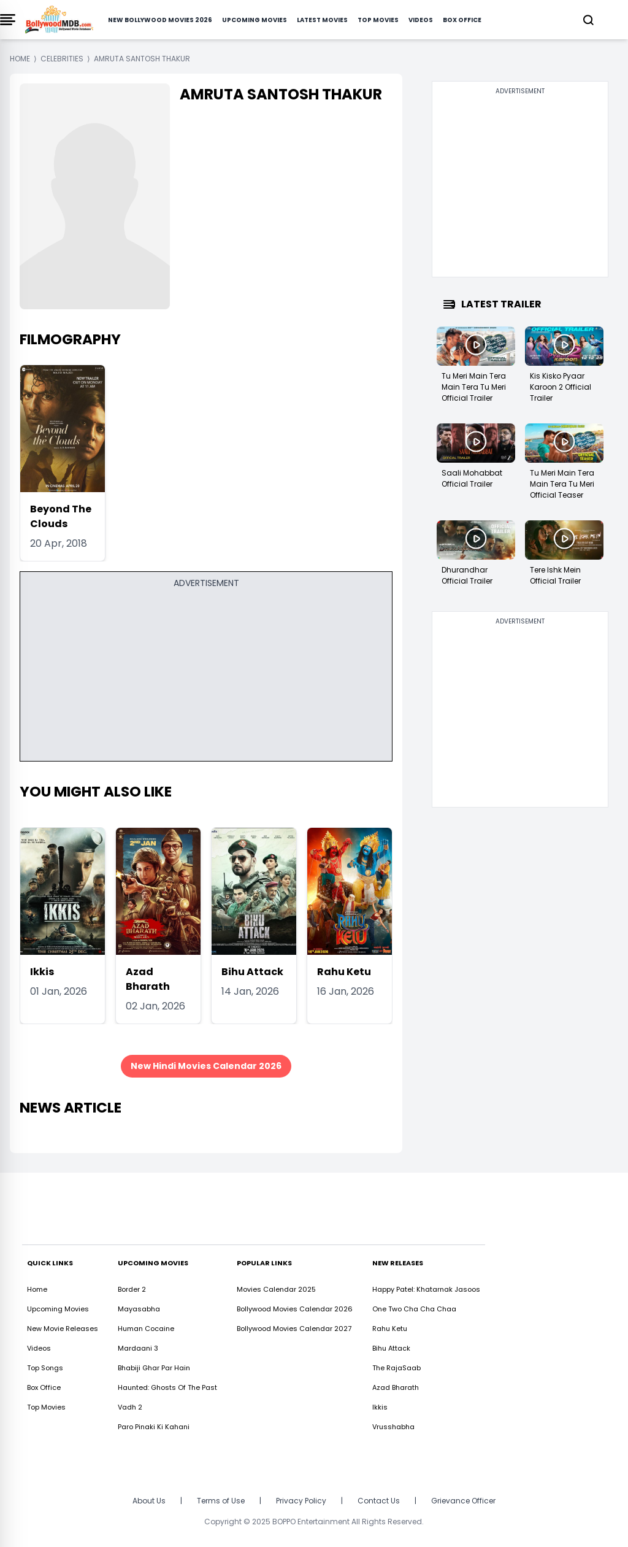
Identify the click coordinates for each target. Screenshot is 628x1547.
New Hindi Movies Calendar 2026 (206, 1066)
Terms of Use (221, 1500)
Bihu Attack (252, 972)
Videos (420, 20)
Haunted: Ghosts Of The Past (167, 1387)
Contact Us (379, 1500)
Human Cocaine (146, 1328)
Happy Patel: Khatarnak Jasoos (426, 1289)
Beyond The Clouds (60, 516)
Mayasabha (139, 1309)
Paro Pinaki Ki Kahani (154, 1427)
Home (37, 1289)
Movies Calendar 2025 (276, 1289)
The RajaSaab (396, 1368)
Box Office (462, 20)
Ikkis (42, 972)
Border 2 (132, 1289)
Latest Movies (322, 20)
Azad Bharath (148, 979)
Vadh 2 (130, 1407)
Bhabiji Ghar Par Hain (154, 1368)
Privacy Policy (301, 1500)
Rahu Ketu (344, 972)
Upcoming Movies (254, 20)
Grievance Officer (463, 1500)
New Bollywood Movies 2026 (160, 20)
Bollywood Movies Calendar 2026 (295, 1309)
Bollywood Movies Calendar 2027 (294, 1328)
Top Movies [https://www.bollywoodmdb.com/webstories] (46, 1407)
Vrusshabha (393, 1427)
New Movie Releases (62, 1328)
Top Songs (45, 1368)
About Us (149, 1500)
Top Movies (378, 20)
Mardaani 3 (138, 1348)
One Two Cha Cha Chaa (414, 1309)
